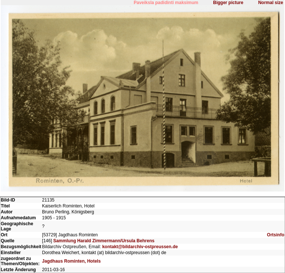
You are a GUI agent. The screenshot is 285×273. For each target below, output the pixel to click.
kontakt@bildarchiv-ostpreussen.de (140, 246)
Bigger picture (228, 2)
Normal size (270, 2)
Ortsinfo (275, 234)
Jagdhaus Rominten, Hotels (71, 261)
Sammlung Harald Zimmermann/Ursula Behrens (103, 240)
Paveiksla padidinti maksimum (166, 2)
